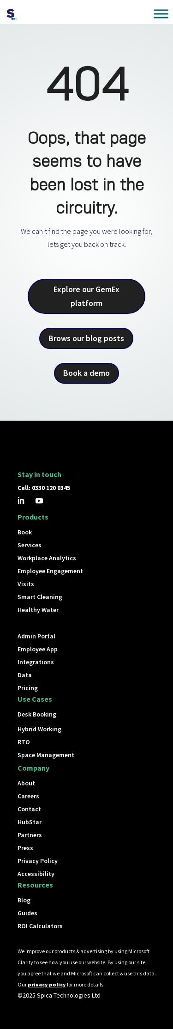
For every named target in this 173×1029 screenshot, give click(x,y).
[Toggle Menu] (161, 13)
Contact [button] (29, 809)
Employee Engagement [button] (50, 571)
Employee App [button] (38, 649)
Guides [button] (27, 913)
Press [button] (25, 848)
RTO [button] (24, 742)
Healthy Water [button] (38, 610)
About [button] (26, 783)
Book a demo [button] (86, 373)
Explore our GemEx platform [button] (86, 296)
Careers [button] (28, 796)
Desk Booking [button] (37, 714)
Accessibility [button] (36, 874)
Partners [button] (30, 835)
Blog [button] (24, 900)
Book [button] (25, 532)
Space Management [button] (46, 755)
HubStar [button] (30, 822)
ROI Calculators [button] (40, 926)
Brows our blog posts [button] (86, 338)
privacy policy (47, 984)
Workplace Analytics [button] (47, 558)
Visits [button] (26, 584)
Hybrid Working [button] (39, 729)
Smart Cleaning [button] (40, 597)
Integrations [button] (36, 662)
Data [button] (25, 675)
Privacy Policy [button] (38, 861)
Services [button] (30, 545)
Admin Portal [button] (36, 636)
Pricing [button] (28, 688)
